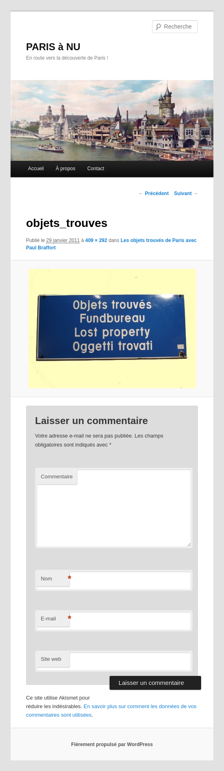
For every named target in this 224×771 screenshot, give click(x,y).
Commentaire (57, 476)
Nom (55, 579)
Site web (51, 659)
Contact (95, 168)
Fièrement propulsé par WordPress (112, 744)
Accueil (36, 168)
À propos (65, 168)
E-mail (55, 619)
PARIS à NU (53, 46)
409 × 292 (96, 240)
